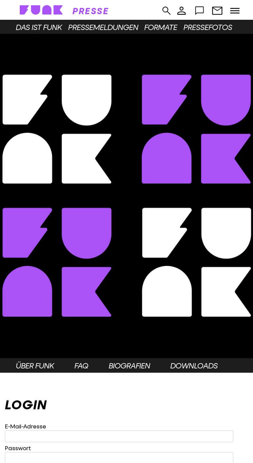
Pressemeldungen (103, 27)
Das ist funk (39, 27)
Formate (160, 27)
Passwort (18, 448)
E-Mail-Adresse (25, 426)
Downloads (194, 365)
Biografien (129, 365)
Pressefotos (207, 27)
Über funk (35, 365)
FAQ (81, 365)
